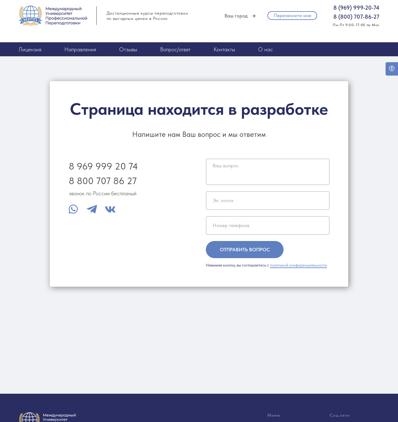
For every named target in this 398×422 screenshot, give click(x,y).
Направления (80, 49)
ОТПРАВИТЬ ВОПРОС (245, 250)
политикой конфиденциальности (298, 265)
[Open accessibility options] (392, 69)
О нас (265, 49)
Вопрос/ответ (175, 49)
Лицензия (30, 49)
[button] (292, 15)
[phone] (268, 225)
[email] (268, 200)
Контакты (224, 49)
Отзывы (128, 49)
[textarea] (268, 172)
